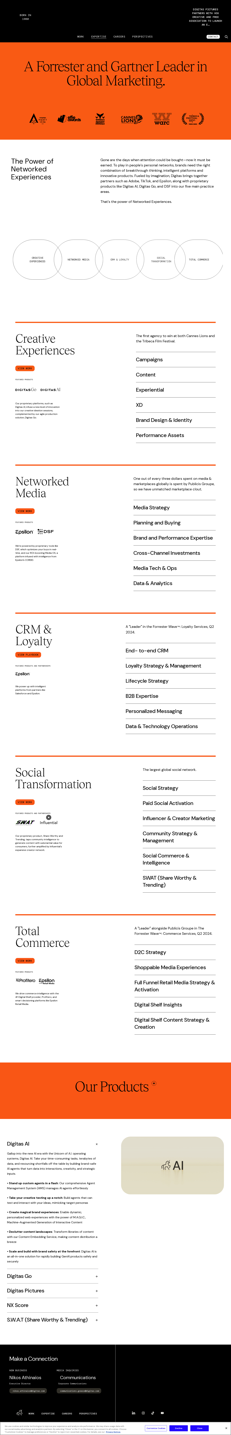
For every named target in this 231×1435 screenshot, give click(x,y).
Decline (178, 1428)
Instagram (143, 1414)
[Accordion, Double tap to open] (52, 1145)
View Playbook (28, 656)
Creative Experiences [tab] (69, 261)
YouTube (162, 1414)
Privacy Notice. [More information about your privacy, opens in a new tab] (113, 1432)
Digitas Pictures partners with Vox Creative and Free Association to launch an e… (205, 18)
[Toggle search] (226, 38)
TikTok (152, 1414)
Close (199, 1428)
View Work (25, 370)
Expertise (98, 38)
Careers (119, 38)
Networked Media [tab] (113, 261)
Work (80, 38)
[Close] (226, 1428)
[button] (205, 17)
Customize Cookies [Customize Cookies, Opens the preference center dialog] (156, 1428)
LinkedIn (133, 1414)
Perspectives (142, 38)
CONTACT (213, 38)
